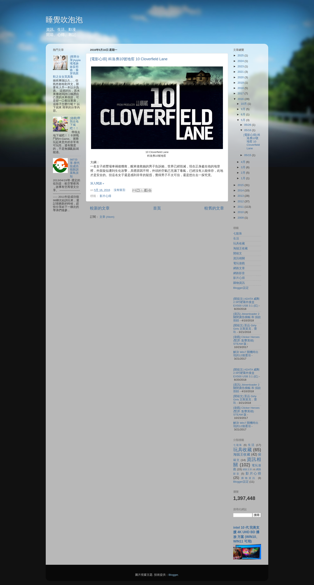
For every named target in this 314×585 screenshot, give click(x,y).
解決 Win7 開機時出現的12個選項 (245, 354)
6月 (243, 114)
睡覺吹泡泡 (64, 19)
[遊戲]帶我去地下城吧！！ (75, 123)
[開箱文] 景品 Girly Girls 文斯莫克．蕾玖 (245, 329)
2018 (241, 88)
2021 (241, 71)
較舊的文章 (214, 208)
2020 (241, 77)
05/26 (248, 124)
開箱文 (237, 253)
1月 (243, 178)
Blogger (173, 574)
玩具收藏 (239, 243)
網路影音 (239, 273)
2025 (241, 55)
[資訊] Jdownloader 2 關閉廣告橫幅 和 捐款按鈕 (247, 317)
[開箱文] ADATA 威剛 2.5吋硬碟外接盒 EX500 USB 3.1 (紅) (246, 302)
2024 (241, 61)
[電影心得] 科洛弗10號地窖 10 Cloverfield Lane (129, 59)
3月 (243, 167)
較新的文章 (100, 208)
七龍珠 (237, 233)
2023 (241, 66)
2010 (241, 212)
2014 (241, 190)
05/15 (248, 155)
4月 (243, 161)
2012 (241, 201)
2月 (243, 172)
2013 (241, 195)
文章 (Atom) (107, 216)
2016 (241, 99)
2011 (241, 206)
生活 (236, 238)
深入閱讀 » (97, 183)
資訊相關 (239, 258)
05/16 (248, 130)
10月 (244, 103)
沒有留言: (120, 190)
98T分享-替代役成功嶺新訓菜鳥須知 (75, 168)
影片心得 (105, 196)
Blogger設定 (241, 287)
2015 (241, 185)
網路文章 (239, 268)
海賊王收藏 (240, 248)
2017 (241, 93)
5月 (243, 120)
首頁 (157, 208)
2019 (241, 82)
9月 (243, 109)
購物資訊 (239, 282)
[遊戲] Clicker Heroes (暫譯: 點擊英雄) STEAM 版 (246, 340)
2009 (241, 217)
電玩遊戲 (239, 263)
